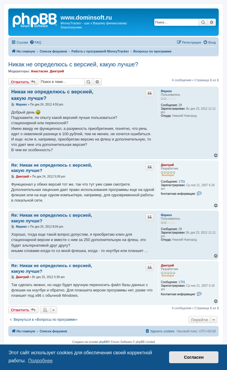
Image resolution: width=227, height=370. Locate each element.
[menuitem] (35, 42)
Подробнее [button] (40, 360)
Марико (166, 91)
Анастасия (39, 71)
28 (180, 105)
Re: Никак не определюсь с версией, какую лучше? (51, 167)
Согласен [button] (194, 357)
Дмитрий (57, 71)
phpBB (103, 342)
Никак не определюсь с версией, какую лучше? (73, 64)
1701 (182, 181)
